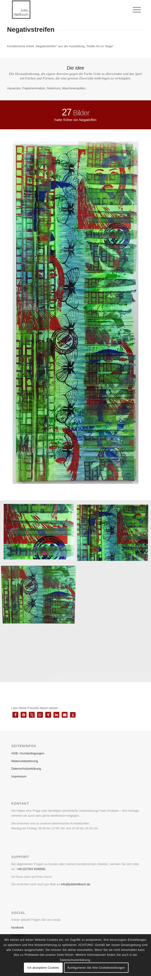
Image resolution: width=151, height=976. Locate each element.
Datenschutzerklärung (26, 768)
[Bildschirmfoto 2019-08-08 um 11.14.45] (62, 9)
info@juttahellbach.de (75, 884)
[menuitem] (133, 9)
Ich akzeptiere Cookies (43, 967)
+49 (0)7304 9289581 (31, 869)
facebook (17, 927)
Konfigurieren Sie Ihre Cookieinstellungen (96, 967)
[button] (15, 715)
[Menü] (133, 9)
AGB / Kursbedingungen (27, 753)
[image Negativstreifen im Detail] (40, 533)
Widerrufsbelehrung (24, 761)
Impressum (18, 776)
